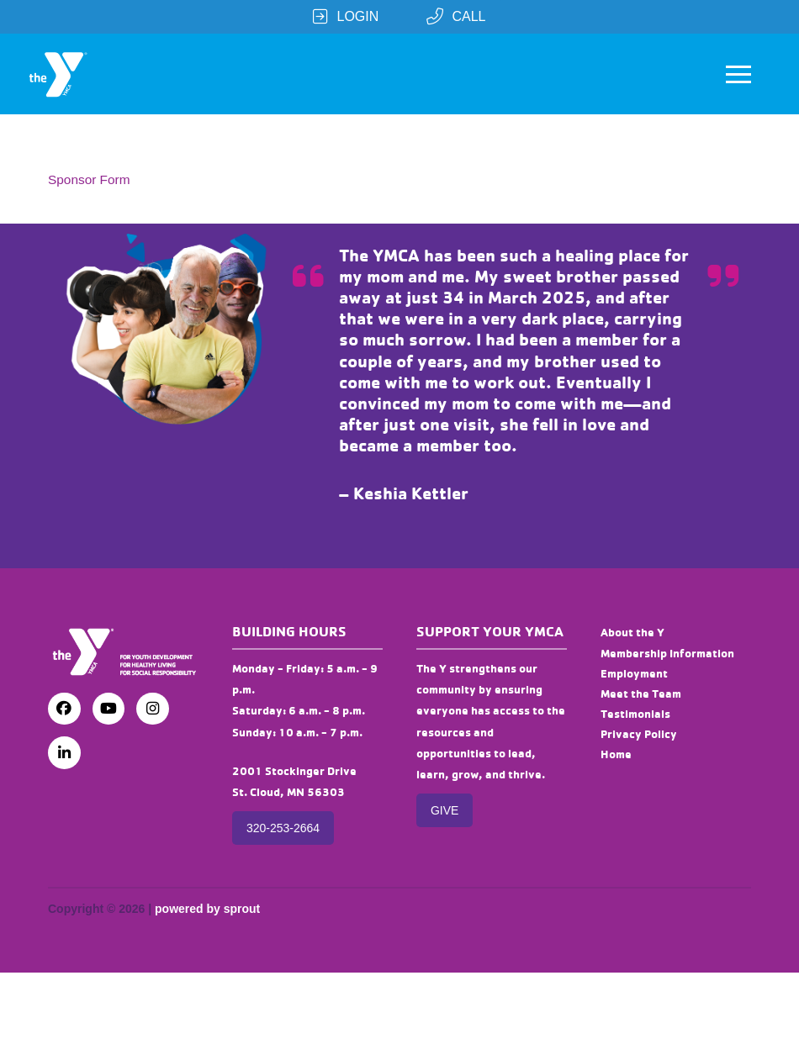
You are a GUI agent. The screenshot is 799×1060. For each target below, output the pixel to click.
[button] (738, 74)
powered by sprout (207, 908)
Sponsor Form (89, 179)
